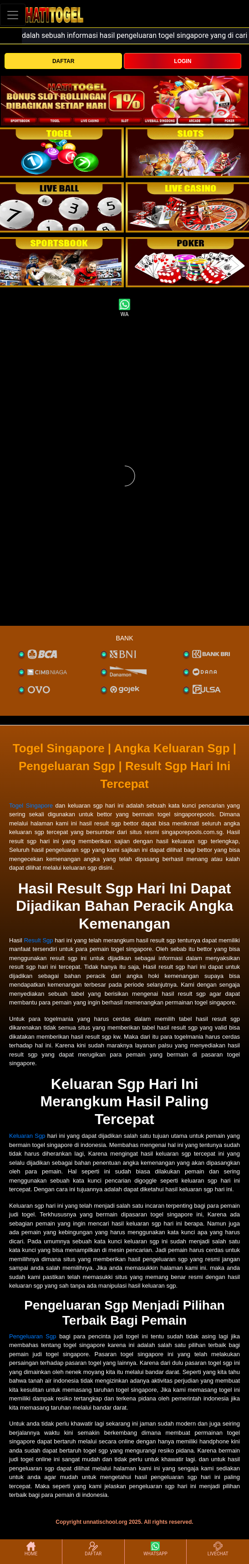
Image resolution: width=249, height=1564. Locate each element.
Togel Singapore (31, 805)
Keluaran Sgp (27, 1135)
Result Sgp (38, 940)
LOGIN (182, 61)
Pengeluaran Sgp (32, 1336)
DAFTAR (63, 61)
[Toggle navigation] (12, 15)
